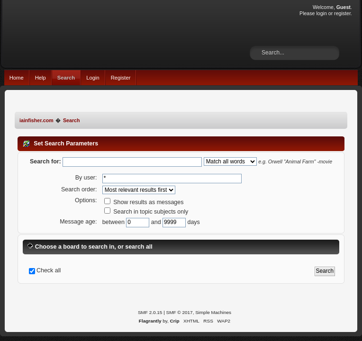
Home (16, 78)
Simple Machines (213, 312)
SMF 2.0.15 (150, 312)
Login (92, 78)
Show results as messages (144, 202)
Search (66, 78)
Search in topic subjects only (146, 211)
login (321, 13)
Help (40, 78)
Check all (48, 270)
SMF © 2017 (179, 312)
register (342, 13)
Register (121, 78)
